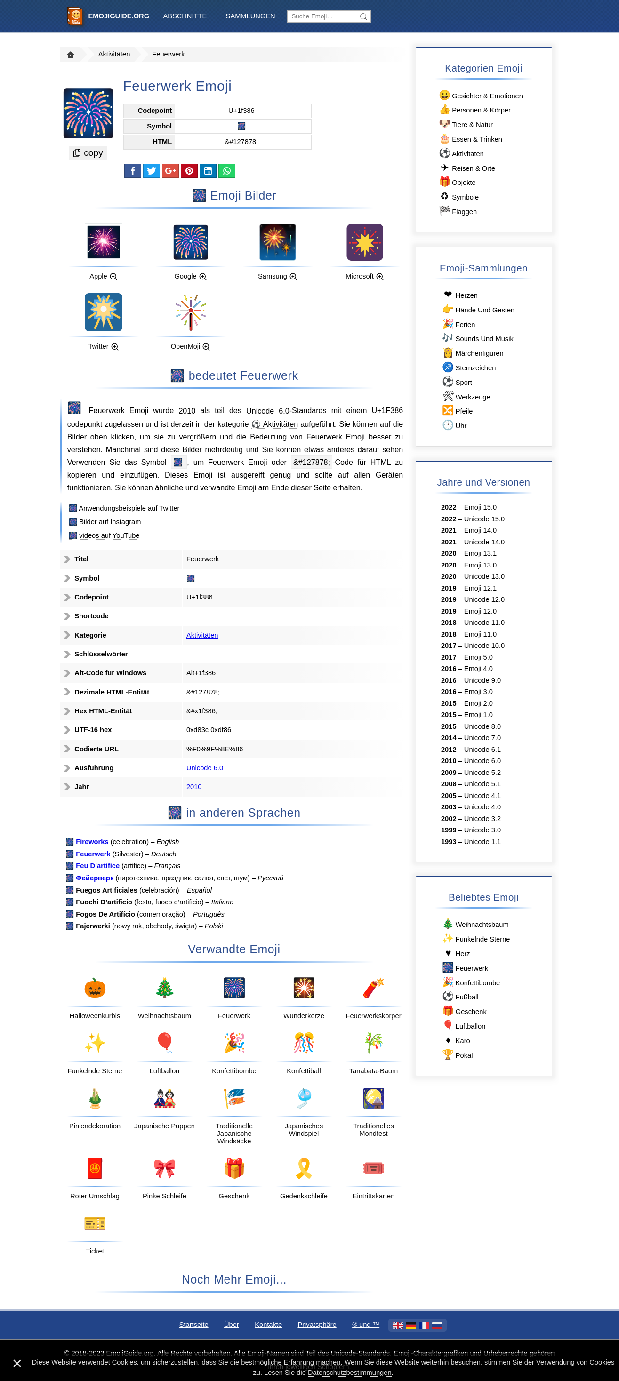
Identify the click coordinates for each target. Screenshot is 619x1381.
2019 (449, 588)
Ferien (458, 324)
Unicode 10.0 (484, 645)
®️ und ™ (365, 1324)
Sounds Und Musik (477, 338)
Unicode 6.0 (267, 411)
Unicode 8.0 (482, 726)
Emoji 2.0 (478, 703)
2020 (449, 553)
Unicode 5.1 (482, 784)
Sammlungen (250, 16)
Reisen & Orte (466, 167)
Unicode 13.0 (484, 576)
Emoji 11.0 (480, 634)
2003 (449, 807)
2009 (449, 772)
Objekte (456, 182)
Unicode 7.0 (482, 738)
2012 (449, 749)
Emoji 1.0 (478, 714)
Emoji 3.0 (478, 691)
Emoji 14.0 (480, 530)
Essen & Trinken (469, 138)
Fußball (460, 996)
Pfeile (457, 410)
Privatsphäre (316, 1324)
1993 (449, 842)
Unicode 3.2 (482, 818)
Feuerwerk (168, 54)
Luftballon (463, 1025)
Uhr (453, 425)
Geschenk (464, 1011)
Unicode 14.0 (484, 542)
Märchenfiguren (472, 352)
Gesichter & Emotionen (480, 95)
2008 (449, 784)
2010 (186, 411)
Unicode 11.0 (484, 622)
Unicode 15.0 (484, 519)
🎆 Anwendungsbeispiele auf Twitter (124, 508)
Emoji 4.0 (478, 668)
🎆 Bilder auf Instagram (105, 522)
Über (231, 1324)
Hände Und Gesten (477, 309)
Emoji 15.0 (480, 507)
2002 (449, 818)
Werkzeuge (465, 396)
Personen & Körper (473, 109)
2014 (449, 738)
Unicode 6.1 (482, 749)
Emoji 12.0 (480, 611)
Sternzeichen (468, 367)
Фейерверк (94, 878)
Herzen (459, 294)
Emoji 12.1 (480, 588)
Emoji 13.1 (480, 553)
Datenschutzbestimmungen (350, 1372)
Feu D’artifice (98, 866)
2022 (449, 507)
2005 (449, 795)
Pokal (457, 1054)
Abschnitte (185, 16)
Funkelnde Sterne (475, 938)
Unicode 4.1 (482, 795)
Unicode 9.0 (482, 680)
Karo (455, 1040)
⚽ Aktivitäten (276, 424)
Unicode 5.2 (482, 772)
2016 (449, 668)
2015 (449, 703)
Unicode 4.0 (482, 807)
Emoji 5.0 (478, 657)
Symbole (458, 196)
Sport (456, 382)
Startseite (194, 1324)
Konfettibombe (470, 982)
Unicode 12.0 (484, 599)
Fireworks (92, 842)
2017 (449, 645)
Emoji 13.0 (480, 565)
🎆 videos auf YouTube (104, 535)
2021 (449, 530)
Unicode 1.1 (482, 842)
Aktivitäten (114, 54)
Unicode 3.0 (482, 830)
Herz (455, 953)
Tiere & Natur (464, 124)
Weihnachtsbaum (475, 924)
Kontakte (268, 1324)
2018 (449, 622)
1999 (449, 830)
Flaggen (457, 211)
